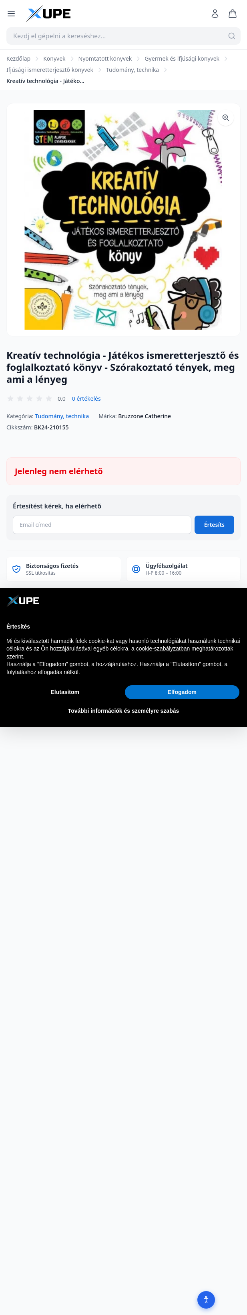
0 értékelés (86, 398)
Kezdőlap (18, 58)
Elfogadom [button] (182, 692)
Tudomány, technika (132, 69)
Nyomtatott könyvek (105, 58)
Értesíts (214, 524)
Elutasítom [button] (64, 692)
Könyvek (54, 58)
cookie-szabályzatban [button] (163, 648)
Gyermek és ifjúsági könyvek (182, 58)
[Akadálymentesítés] (206, 1300)
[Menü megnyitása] (11, 14)
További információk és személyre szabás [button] (123, 711)
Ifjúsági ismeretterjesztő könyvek (49, 69)
